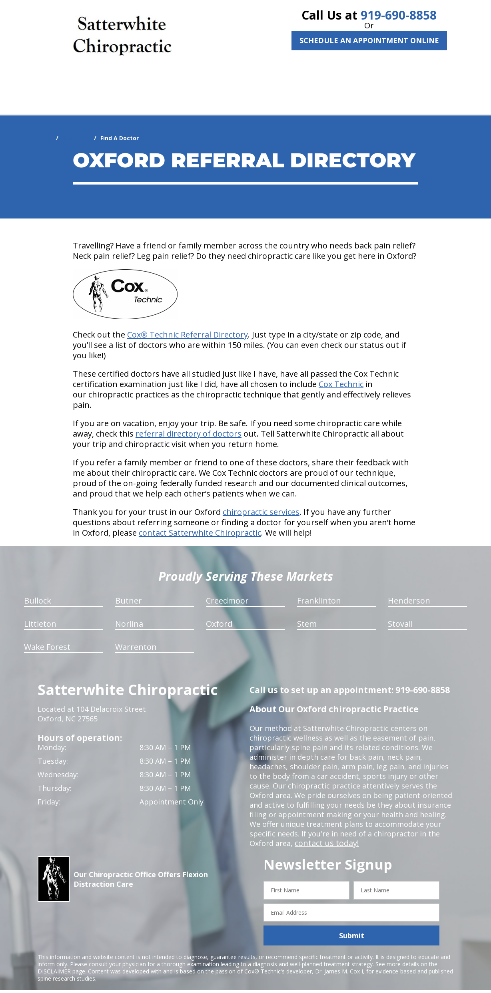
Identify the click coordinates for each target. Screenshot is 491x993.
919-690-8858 (399, 15)
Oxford (219, 614)
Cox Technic (341, 374)
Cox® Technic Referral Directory (187, 325)
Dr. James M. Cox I (339, 961)
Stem (307, 614)
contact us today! (324, 833)
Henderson (409, 591)
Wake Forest (47, 637)
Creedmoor (227, 591)
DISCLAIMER (54, 961)
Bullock (37, 591)
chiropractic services (261, 502)
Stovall (400, 614)
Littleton (40, 614)
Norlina (129, 614)
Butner (128, 591)
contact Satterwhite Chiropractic (200, 523)
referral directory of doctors (189, 424)
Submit (351, 926)
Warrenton (136, 637)
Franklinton (319, 591)
